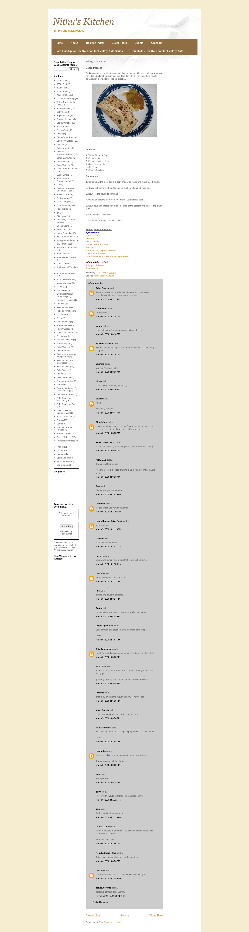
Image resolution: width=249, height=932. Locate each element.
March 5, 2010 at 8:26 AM (108, 389)
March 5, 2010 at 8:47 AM (108, 413)
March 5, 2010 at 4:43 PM (108, 616)
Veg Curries (62, 465)
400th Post (62, 87)
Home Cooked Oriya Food (109, 521)
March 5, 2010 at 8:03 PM (108, 765)
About (74, 43)
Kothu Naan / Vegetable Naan (100, 250)
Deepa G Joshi (103, 826)
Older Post (156, 915)
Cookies (60, 144)
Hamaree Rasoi (103, 727)
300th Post (62, 84)
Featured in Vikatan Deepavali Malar (66, 189)
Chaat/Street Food (65, 137)
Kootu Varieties (64, 263)
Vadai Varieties (64, 461)
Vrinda (99, 326)
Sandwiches (62, 384)
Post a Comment (100, 902)
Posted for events (65, 332)
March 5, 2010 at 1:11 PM (108, 581)
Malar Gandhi (102, 710)
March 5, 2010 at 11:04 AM (108, 511)
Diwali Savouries (64, 158)
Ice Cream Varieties (66, 236)
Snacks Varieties (64, 416)
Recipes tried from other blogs (65, 361)
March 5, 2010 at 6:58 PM (108, 718)
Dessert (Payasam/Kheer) (65, 152)
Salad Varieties (64, 377)
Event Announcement (67, 168)
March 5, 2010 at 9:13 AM (108, 477)
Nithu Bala (101, 460)
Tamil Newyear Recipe (67, 441)
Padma (99, 538)
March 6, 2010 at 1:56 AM (108, 843)
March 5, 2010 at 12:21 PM (108, 546)
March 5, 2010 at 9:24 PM (108, 782)
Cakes (60, 133)
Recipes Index (95, 43)
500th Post (62, 91)
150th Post (62, 80)
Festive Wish (63, 198)
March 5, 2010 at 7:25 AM (108, 316)
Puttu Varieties (63, 343)
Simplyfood (101, 422)
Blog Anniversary (65, 119)
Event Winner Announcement (64, 179)
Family (60, 184)
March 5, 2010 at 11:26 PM (108, 800)
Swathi (99, 398)
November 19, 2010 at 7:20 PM (110, 896)
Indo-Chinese (63, 253)
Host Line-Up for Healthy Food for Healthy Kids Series (89, 51)
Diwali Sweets (63, 161)
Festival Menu (63, 194)
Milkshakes (62, 290)
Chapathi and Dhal (95, 253)
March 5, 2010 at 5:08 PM (108, 683)
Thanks (60, 447)
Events (139, 43)
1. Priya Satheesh (95, 265)
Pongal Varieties (64, 325)
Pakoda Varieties (65, 311)
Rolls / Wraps (63, 370)
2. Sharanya (92, 268)
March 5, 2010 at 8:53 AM (108, 433)
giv (58, 212)
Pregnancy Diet (64, 336)
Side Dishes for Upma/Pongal (64, 411)
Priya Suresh (102, 288)
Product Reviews (65, 339)
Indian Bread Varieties (103, 276)
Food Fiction (62, 209)
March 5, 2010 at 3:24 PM (108, 599)
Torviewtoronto (103, 888)
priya (98, 792)
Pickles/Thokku (64, 314)
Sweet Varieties (64, 437)
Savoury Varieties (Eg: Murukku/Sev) (67, 389)
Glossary (156, 43)
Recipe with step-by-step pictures (66, 355)
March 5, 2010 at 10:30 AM (108, 494)
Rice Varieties (63, 366)
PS (97, 591)
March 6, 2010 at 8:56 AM (108, 861)
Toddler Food (63, 450)
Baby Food (62, 112)
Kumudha (101, 751)
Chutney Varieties (65, 141)
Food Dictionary (64, 205)
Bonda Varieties (64, 123)
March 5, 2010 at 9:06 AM (108, 450)
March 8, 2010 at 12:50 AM (108, 878)
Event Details (63, 175)
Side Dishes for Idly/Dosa (64, 399)
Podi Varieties (63, 321)
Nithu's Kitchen (83, 21)
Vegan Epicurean (104, 625)
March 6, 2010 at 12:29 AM (108, 817)
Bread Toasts (63, 126)
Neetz (99, 774)
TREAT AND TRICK (105, 442)
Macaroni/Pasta (64, 283)
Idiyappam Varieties (66, 240)
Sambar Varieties (65, 381)
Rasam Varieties (64, 350)
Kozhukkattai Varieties (67, 267)
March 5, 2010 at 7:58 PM (108, 741)
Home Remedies (65, 233)
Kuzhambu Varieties (66, 273)
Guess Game (63, 226)
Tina (98, 809)
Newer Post (93, 915)
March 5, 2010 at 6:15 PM (108, 701)
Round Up (61, 373)
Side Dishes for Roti (66, 404)
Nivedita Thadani (104, 343)
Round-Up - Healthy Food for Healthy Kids (157, 51)
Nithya (99, 381)
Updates (60, 454)
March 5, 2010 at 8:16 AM (108, 354)
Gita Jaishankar (104, 649)
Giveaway (61, 216)
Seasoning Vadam (65, 394)
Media (59, 286)
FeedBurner (66, 534)
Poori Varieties (63, 329)
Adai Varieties (63, 95)
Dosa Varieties (63, 165)
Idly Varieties (63, 244)
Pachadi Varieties (65, 307)
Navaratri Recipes (65, 300)
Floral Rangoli (63, 201)
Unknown (100, 503)
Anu (98, 486)
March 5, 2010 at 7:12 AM (108, 299)
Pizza (59, 318)
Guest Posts (119, 43)
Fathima (100, 692)
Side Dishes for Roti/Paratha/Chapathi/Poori (108, 256)
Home (59, 43)
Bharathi (100, 364)
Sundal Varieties (64, 433)
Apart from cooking (65, 98)
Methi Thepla (92, 241)
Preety (99, 608)
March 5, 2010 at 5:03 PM (108, 657)
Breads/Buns (63, 130)
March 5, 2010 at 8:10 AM (108, 334)
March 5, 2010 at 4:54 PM (108, 640)
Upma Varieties (64, 458)
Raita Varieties (63, 347)
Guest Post (62, 229)
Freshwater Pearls (64, 550)
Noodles (60, 303)
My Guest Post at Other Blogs (65, 295)
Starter (60, 424)
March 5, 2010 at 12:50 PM (108, 564)
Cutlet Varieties (64, 148)
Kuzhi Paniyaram (65, 279)
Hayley (99, 556)
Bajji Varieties (63, 115)
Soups (60, 420)
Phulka (89, 247)
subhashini (101, 308)
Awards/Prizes (63, 108)
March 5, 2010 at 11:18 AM (108, 529)
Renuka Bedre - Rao (106, 853)
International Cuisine (66, 257)
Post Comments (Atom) (110, 922)
